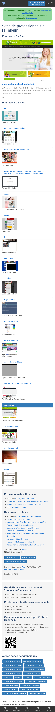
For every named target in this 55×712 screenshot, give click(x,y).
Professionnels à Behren (12, 661)
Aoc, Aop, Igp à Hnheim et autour (20, 525)
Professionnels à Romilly (42, 677)
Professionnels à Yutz (11, 685)
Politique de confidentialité (14, 569)
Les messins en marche (37, 693)
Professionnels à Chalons (34, 665)
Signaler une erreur (28, 557)
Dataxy (24, 567)
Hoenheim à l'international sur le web (20, 542)
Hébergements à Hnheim (25, 498)
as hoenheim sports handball (14, 128)
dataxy (6, 215)
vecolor (6, 469)
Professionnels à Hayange (12, 673)
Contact (49, 709)
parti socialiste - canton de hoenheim (17, 383)
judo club (7, 278)
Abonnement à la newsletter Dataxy (25, 545)
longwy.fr (18, 677)
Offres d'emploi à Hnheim (17, 507)
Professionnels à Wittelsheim (36, 681)
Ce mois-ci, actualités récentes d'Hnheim (23, 528)
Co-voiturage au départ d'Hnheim (20, 531)
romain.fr (27, 677)
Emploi (27, 709)
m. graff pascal (9, 300)
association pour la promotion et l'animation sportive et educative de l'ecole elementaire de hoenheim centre (24, 172)
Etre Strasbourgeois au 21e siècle (15, 693)
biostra (6, 194)
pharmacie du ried (10, 405)
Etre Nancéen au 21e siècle (29, 689)
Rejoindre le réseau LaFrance (15, 561)
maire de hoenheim (11, 321)
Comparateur (16, 709)
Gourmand (38, 709)
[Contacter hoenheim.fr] (52, 3)
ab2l (5, 108)
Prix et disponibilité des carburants (28, 516)
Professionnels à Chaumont (34, 669)
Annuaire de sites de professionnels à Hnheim (24, 504)
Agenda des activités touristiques (19, 519)
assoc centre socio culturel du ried (16, 150)
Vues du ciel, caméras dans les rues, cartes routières (26, 522)
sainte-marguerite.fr (10, 689)
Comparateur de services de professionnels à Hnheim (27, 501)
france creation (9, 258)
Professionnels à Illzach (32, 673)
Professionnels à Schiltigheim (13, 681)
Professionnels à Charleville (13, 669)
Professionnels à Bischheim (32, 661)
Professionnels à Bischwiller (13, 665)
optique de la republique (13, 362)
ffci (5, 237)
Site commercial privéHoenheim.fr (37, 3)
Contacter (24, 549)
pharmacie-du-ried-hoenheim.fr (18, 84)
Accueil (5, 709)
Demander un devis (12, 557)
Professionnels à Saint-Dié (30, 685)
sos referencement (11, 426)
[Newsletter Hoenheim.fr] (48, 3)
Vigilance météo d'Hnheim (17, 539)
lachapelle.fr (8, 677)
